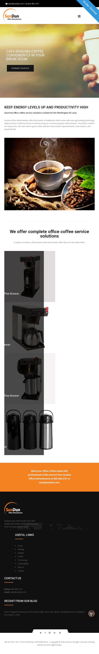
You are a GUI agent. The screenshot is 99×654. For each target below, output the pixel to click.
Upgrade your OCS (20, 68)
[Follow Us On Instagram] (50, 632)
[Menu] (79, 16)
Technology (22, 560)
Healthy (21, 553)
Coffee (20, 556)
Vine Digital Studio (54, 645)
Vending (21, 549)
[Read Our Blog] (60, 632)
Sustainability (23, 563)
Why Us (21, 567)
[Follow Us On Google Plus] (54, 632)
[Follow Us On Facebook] (45, 632)
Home (20, 546)
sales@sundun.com (18, 592)
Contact (21, 571)
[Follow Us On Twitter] (41, 632)
